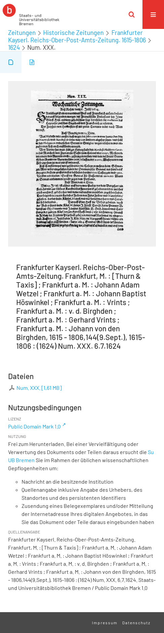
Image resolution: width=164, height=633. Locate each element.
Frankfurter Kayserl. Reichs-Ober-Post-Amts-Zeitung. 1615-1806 (77, 36)
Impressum (105, 622)
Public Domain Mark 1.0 (34, 426)
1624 (14, 47)
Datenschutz (136, 622)
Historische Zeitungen (73, 32)
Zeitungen (22, 32)
